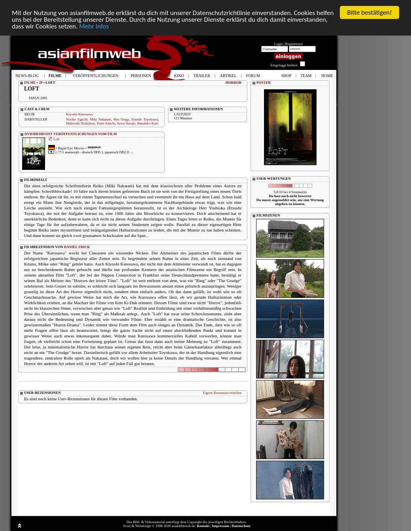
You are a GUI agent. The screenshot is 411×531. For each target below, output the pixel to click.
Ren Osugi (121, 119)
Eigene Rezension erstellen (222, 393)
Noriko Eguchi (77, 119)
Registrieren (294, 44)
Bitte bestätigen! (369, 12)
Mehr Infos (94, 26)
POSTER (263, 83)
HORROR (234, 83)
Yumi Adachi (105, 123)
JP (41, 83)
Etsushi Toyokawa (144, 119)
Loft (56, 139)
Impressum (220, 526)
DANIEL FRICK (77, 247)
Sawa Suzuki (126, 123)
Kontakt (203, 526)
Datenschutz (241, 526)
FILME (30, 83)
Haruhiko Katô (147, 123)
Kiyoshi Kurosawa (79, 114)
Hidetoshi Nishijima (80, 123)
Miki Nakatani (100, 119)
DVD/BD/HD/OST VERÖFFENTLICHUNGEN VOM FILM (71, 134)
